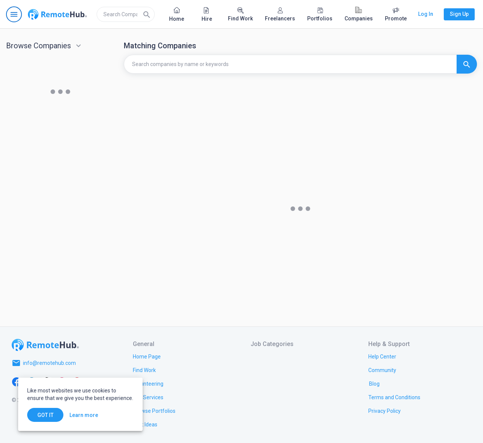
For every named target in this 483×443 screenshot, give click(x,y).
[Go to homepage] (57, 14)
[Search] (146, 14)
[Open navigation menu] (14, 14)
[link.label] (382, 356)
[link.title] (147, 356)
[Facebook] (16, 381)
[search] (126, 14)
